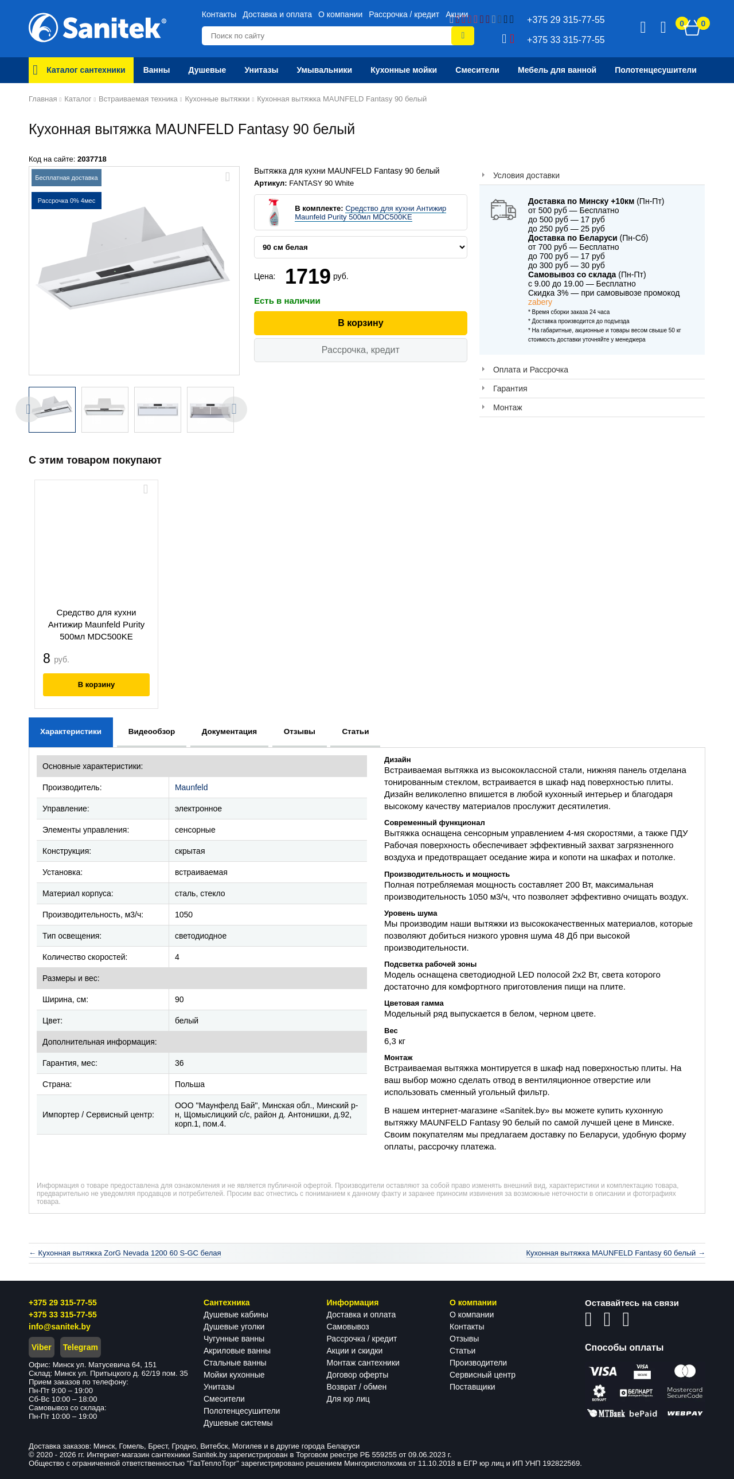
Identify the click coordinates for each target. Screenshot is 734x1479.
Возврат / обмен (357, 1386)
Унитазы (219, 1386)
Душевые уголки (234, 1326)
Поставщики (472, 1386)
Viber (42, 1347)
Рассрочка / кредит (404, 14)
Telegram (80, 1347)
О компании (340, 14)
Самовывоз (348, 1326)
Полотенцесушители (242, 1410)
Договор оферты (358, 1374)
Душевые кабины (236, 1314)
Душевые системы (238, 1422)
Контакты (219, 14)
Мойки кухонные (234, 1374)
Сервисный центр (483, 1374)
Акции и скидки (355, 1350)
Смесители (224, 1398)
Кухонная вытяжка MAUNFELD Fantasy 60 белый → (615, 1253)
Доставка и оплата (277, 14)
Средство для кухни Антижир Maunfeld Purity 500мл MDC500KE (370, 212)
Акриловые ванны (237, 1350)
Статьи (462, 1350)
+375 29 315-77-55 (63, 1302)
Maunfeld (191, 787)
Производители (478, 1362)
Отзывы (464, 1338)
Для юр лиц (348, 1398)
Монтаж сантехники (363, 1362)
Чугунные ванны (234, 1338)
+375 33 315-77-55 (63, 1314)
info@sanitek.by (60, 1326)
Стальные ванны (235, 1362)
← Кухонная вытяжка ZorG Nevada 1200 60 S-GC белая (125, 1253)
